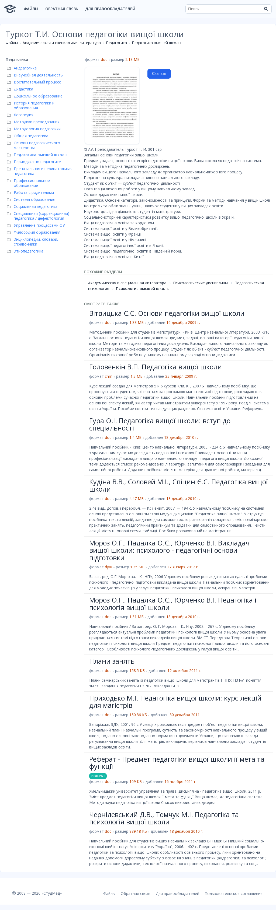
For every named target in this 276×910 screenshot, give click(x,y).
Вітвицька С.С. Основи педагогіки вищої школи (166, 313)
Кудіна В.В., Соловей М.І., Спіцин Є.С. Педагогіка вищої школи (178, 485)
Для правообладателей (110, 8)
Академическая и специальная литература (62, 42)
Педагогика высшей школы (156, 42)
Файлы (31, 8)
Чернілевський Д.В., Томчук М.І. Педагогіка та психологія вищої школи (164, 818)
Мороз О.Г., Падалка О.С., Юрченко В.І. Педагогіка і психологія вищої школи (172, 603)
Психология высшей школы (143, 288)
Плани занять (111, 661)
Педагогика (116, 42)
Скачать (159, 73)
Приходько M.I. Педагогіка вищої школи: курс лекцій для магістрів (175, 701)
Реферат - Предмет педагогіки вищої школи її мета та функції (176, 762)
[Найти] (266, 9)
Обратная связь (61, 8)
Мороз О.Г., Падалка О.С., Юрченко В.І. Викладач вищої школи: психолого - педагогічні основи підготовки (169, 550)
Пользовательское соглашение (234, 893)
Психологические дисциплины (200, 282)
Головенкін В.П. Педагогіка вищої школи (155, 366)
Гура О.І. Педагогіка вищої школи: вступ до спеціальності (159, 424)
